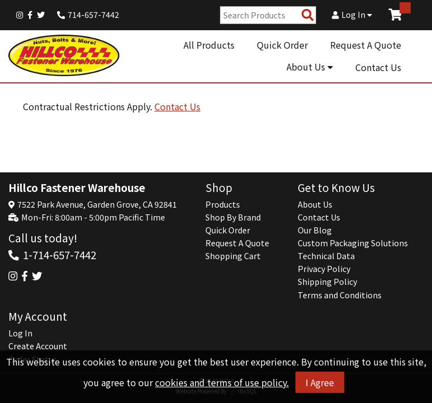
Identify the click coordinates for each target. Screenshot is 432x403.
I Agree (320, 382)
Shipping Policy (327, 281)
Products (222, 204)
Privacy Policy (324, 268)
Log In (352, 14)
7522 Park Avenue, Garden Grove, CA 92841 (97, 204)
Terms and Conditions (340, 295)
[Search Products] (308, 15)
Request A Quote (365, 44)
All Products (209, 44)
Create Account (37, 346)
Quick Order (282, 44)
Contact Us (378, 67)
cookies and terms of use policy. (222, 382)
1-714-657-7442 (59, 254)
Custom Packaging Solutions (353, 243)
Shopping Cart (233, 255)
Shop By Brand (233, 217)
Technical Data (326, 255)
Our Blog (315, 230)
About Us (310, 66)
